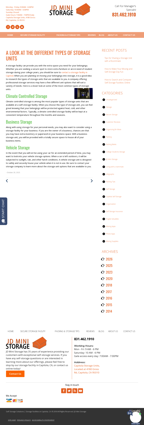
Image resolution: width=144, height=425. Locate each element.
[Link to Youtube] (22, 27)
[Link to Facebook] (8, 27)
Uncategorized (111, 99)
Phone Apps (110, 234)
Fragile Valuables (112, 219)
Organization (111, 204)
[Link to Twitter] (13, 27)
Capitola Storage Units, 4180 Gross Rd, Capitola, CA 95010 (20, 18)
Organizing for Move (113, 129)
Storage (109, 107)
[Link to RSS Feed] (17, 27)
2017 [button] (109, 291)
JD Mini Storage (112, 159)
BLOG (101, 35)
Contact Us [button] (15, 373)
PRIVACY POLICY (24, 420)
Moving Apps (110, 226)
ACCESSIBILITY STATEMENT (43, 420)
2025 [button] (109, 265)
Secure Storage (112, 114)
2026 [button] (109, 258)
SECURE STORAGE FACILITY (32, 35)
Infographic (110, 174)
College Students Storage (115, 152)
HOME (10, 35)
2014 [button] (109, 311)
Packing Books (111, 144)
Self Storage (110, 189)
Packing (109, 137)
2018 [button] (109, 284)
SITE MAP (12, 420)
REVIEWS (92, 35)
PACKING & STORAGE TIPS (68, 35)
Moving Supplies (112, 241)
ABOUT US (113, 35)
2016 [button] (109, 298)
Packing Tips (110, 181)
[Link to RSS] (74, 390)
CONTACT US (129, 35)
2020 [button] (109, 278)
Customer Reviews (113, 122)
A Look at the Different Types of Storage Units (48, 55)
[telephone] (124, 15)
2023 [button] (109, 272)
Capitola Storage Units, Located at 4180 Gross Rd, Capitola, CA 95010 (87, 369)
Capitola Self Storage (114, 196)
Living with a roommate (115, 167)
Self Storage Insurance (114, 211)
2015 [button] (109, 304)
